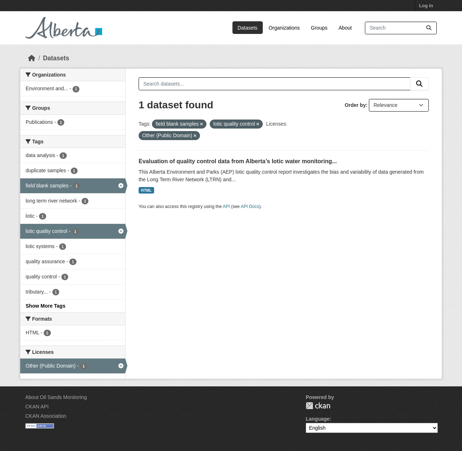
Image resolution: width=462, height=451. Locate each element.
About (345, 28)
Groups (319, 28)
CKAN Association (45, 416)
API (226, 206)
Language (318, 419)
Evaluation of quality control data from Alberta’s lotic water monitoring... (238, 161)
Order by (355, 105)
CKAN (318, 405)
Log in (426, 5)
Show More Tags (45, 306)
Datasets (247, 28)
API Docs (250, 206)
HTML (146, 190)
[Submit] (429, 28)
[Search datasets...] (401, 28)
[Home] (31, 58)
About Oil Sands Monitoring (56, 397)
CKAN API (37, 406)
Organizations (284, 28)
